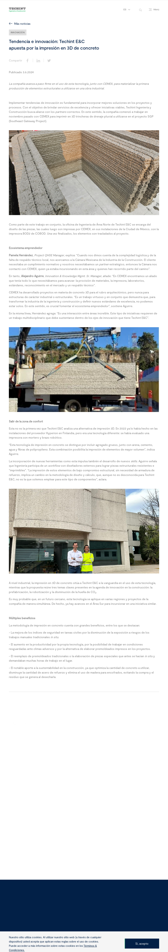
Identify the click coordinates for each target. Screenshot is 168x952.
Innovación (18, 32)
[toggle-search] (140, 9)
